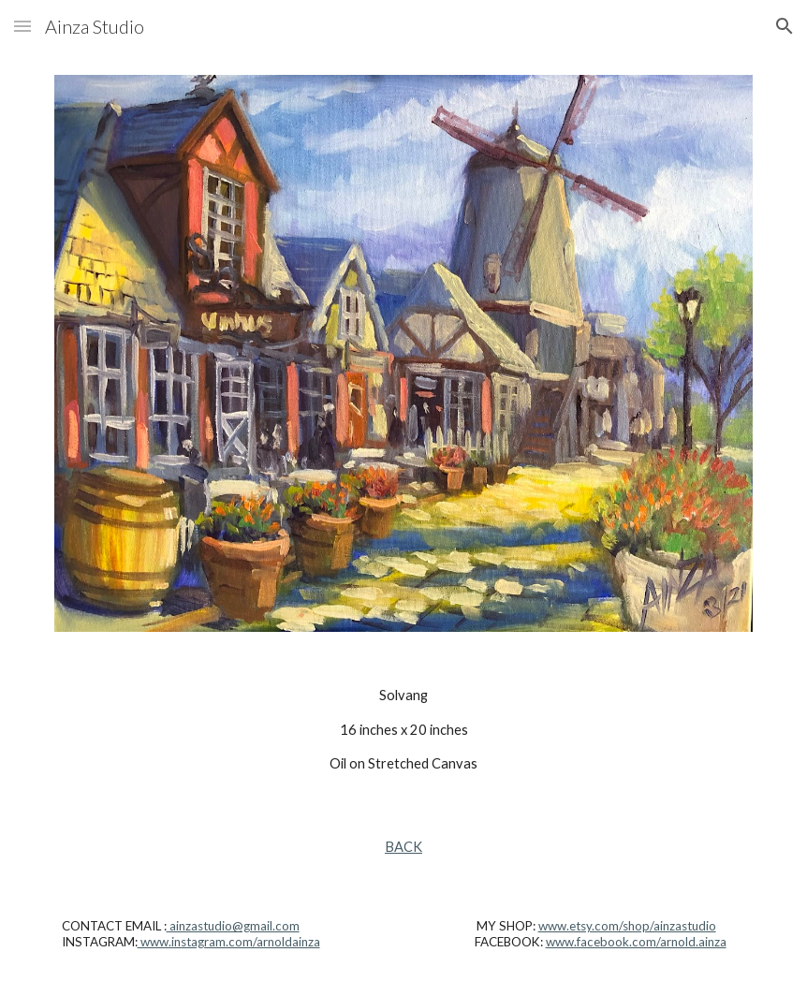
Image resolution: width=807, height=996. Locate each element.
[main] (404, 730)
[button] (22, 25)
